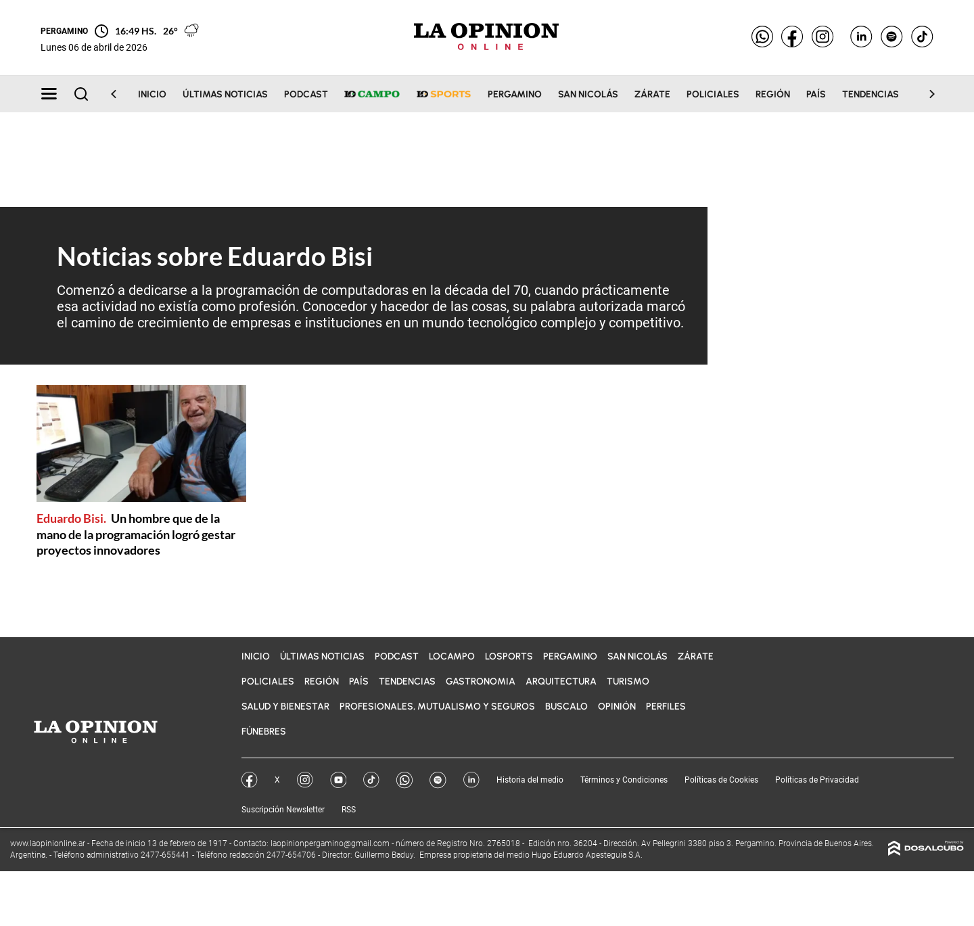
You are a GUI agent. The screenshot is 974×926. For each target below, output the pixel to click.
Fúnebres (263, 731)
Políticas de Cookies (721, 780)
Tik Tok (371, 780)
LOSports (509, 656)
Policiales (713, 94)
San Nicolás (588, 94)
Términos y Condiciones (624, 780)
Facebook (249, 780)
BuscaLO (566, 706)
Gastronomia (480, 681)
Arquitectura (561, 681)
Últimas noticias (225, 94)
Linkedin (471, 780)
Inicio (152, 94)
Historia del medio (529, 780)
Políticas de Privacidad (817, 780)
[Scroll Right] (924, 94)
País (816, 94)
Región (773, 94)
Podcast (306, 94)
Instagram (305, 780)
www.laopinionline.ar (48, 843)
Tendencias (870, 94)
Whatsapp (404, 780)
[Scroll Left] (122, 94)
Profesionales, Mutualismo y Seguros (437, 706)
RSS (349, 809)
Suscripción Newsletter (283, 809)
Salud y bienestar (285, 706)
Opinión (617, 706)
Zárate (652, 94)
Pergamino (515, 94)
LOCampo (452, 656)
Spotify (438, 780)
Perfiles (666, 706)
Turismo (628, 681)
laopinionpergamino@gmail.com (330, 843)
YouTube (338, 780)
